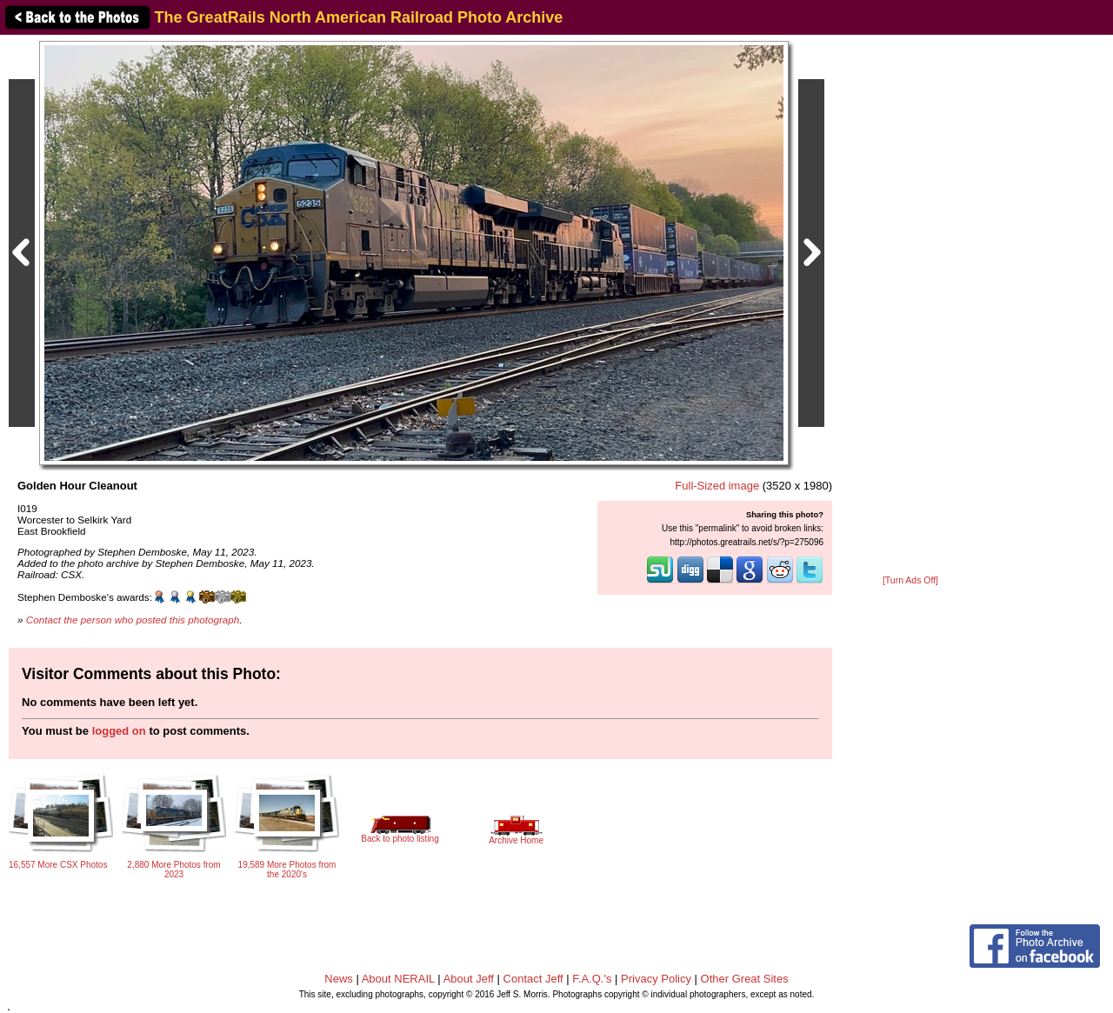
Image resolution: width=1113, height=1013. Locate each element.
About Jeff (468, 978)
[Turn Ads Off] (910, 580)
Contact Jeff (533, 978)
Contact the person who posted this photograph (133, 619)
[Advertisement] (910, 306)
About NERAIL (398, 978)
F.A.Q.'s (591, 978)
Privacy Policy (656, 978)
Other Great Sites (745, 978)
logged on (119, 730)
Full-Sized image (717, 485)
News (338, 978)
